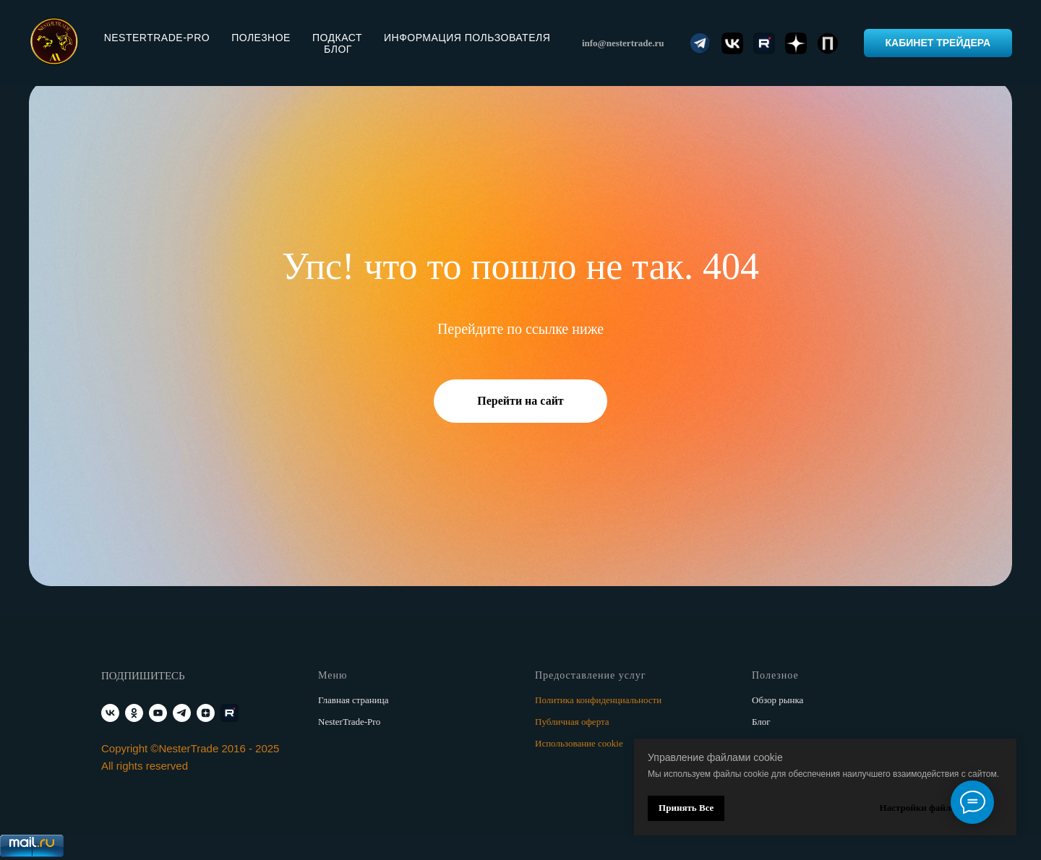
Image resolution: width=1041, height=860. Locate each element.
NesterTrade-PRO (157, 37)
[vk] (110, 713)
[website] (700, 43)
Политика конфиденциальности (598, 700)
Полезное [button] (261, 37)
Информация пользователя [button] (467, 37)
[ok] (134, 713)
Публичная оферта (572, 721)
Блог (338, 49)
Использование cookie (579, 743)
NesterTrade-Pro (349, 721)
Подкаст (337, 37)
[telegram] (182, 713)
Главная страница (353, 700)
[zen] (206, 713)
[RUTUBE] (229, 713)
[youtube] (158, 713)
